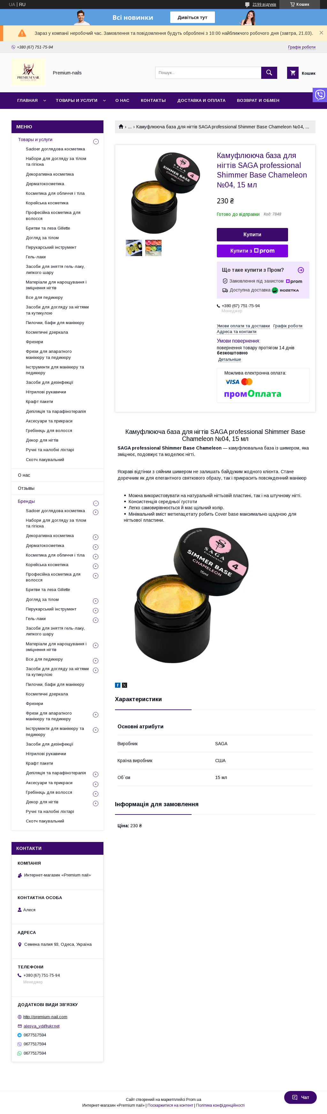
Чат (300, 1097)
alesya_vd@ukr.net (41, 1026)
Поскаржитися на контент (170, 1105)
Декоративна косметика (50, 174)
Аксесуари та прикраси (49, 421)
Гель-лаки (36, 256)
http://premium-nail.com (45, 1016)
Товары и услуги (76, 100)
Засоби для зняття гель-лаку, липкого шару (55, 269)
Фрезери (34, 341)
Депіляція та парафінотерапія (56, 411)
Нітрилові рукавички (46, 392)
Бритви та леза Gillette (48, 228)
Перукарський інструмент (51, 247)
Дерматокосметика (45, 183)
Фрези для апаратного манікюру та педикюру (49, 354)
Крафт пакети (39, 401)
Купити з (252, 251)
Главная (27, 100)
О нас (122, 100)
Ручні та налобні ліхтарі (50, 449)
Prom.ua (193, 1099)
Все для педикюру (44, 297)
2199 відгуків (264, 4)
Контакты (153, 100)
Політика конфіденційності (220, 1105)
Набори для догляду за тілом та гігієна (56, 161)
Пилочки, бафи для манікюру (55, 322)
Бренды (26, 501)
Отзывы (26, 488)
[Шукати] (269, 73)
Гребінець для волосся (49, 430)
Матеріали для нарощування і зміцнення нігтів (56, 285)
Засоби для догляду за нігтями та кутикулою (57, 310)
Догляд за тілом (42, 237)
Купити (253, 234)
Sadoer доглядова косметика (55, 149)
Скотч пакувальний (45, 459)
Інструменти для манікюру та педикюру (55, 370)
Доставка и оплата (201, 100)
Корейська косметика (47, 203)
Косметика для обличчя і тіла (55, 193)
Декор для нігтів (42, 440)
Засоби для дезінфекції (49, 382)
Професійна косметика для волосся (53, 215)
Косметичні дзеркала (47, 332)
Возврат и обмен (258, 100)
